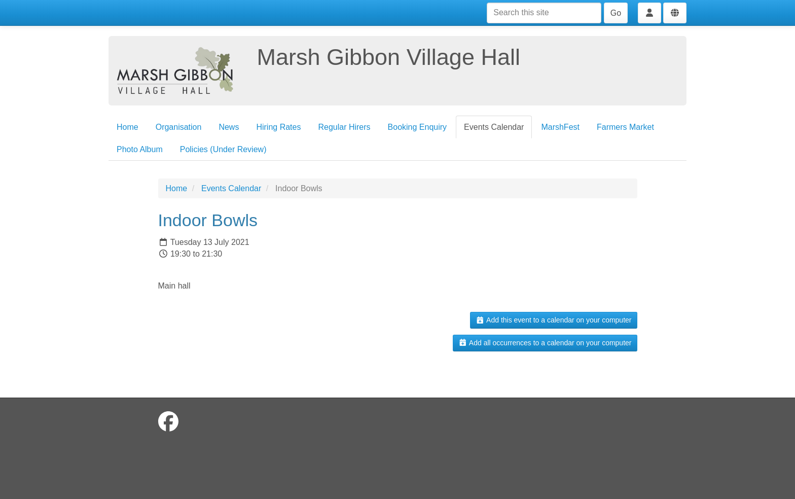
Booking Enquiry (417, 127)
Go (615, 13)
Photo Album (140, 149)
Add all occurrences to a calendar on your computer (544, 343)
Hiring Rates (278, 127)
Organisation (179, 127)
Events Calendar (494, 127)
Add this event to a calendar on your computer (553, 320)
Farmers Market (625, 127)
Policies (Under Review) (223, 149)
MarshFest (560, 127)
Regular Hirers (344, 127)
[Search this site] (544, 13)
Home (127, 127)
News (229, 127)
